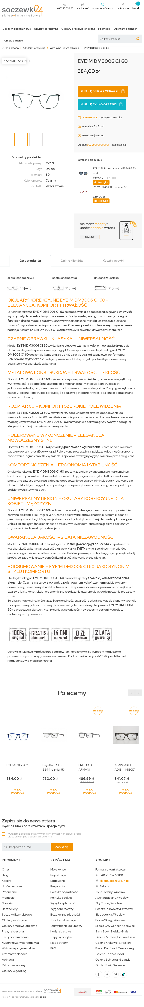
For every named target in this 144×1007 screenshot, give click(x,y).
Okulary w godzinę (14, 971)
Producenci (9, 892)
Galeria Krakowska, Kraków (113, 943)
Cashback (90, 117)
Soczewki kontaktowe (17, 29)
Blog (5, 875)
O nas (6, 869)
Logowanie (58, 881)
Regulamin (57, 886)
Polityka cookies (61, 898)
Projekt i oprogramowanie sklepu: (24, 996)
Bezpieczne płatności (65, 914)
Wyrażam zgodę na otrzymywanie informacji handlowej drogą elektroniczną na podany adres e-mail (44, 835)
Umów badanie (13, 41)
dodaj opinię (119, 144)
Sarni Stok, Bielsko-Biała (111, 931)
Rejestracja (58, 875)
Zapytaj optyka (61, 937)
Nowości (7, 903)
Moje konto (58, 869)
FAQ (53, 948)
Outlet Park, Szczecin (110, 965)
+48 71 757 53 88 (111, 875)
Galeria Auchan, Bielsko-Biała (115, 937)
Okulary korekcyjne (46, 29)
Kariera (6, 881)
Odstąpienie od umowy (66, 926)
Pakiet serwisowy (13, 965)
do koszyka (101, 182)
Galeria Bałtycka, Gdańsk (112, 960)
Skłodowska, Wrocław (109, 914)
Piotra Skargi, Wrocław (110, 920)
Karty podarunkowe (15, 937)
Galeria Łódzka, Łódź (109, 954)
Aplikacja (8, 960)
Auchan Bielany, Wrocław (111, 898)
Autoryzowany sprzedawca (20, 943)
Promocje (104, 29)
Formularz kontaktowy (110, 869)
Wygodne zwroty (61, 909)
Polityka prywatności (64, 892)
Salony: (105, 886)
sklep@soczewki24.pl (114, 881)
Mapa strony (59, 943)
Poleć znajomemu (91, 135)
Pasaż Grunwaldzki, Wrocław (114, 909)
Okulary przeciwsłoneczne (78, 29)
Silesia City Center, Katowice (115, 926)
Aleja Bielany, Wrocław (110, 892)
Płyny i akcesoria (13, 931)
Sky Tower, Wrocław (108, 903)
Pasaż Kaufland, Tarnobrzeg (114, 948)
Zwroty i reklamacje (63, 920)
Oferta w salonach (125, 29)
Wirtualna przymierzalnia (18, 948)
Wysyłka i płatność (62, 903)
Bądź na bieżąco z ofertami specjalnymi (33, 823)
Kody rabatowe (60, 931)
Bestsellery (9, 909)
